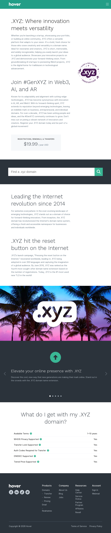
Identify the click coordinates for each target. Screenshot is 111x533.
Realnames (47, 511)
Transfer (48, 493)
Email (44, 504)
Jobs (61, 497)
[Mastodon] (27, 492)
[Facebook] (11, 492)
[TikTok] (22, 492)
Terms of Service (79, 526)
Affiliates (79, 508)
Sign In (95, 490)
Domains (46, 490)
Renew (47, 497)
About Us (63, 490)
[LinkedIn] (16, 492)
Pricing (47, 501)
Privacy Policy (95, 526)
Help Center (78, 491)
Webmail (96, 493)
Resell (78, 512)
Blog (61, 493)
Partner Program (79, 503)
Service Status (78, 497)
